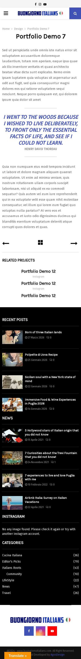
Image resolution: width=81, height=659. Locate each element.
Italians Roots (11, 568)
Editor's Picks (11, 561)
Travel (6, 593)
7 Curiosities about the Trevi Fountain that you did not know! (51, 455)
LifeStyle (8, 580)
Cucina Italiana (12, 555)
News (6, 586)
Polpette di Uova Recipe (41, 355)
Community (14, 574)
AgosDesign (58, 654)
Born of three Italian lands (43, 332)
